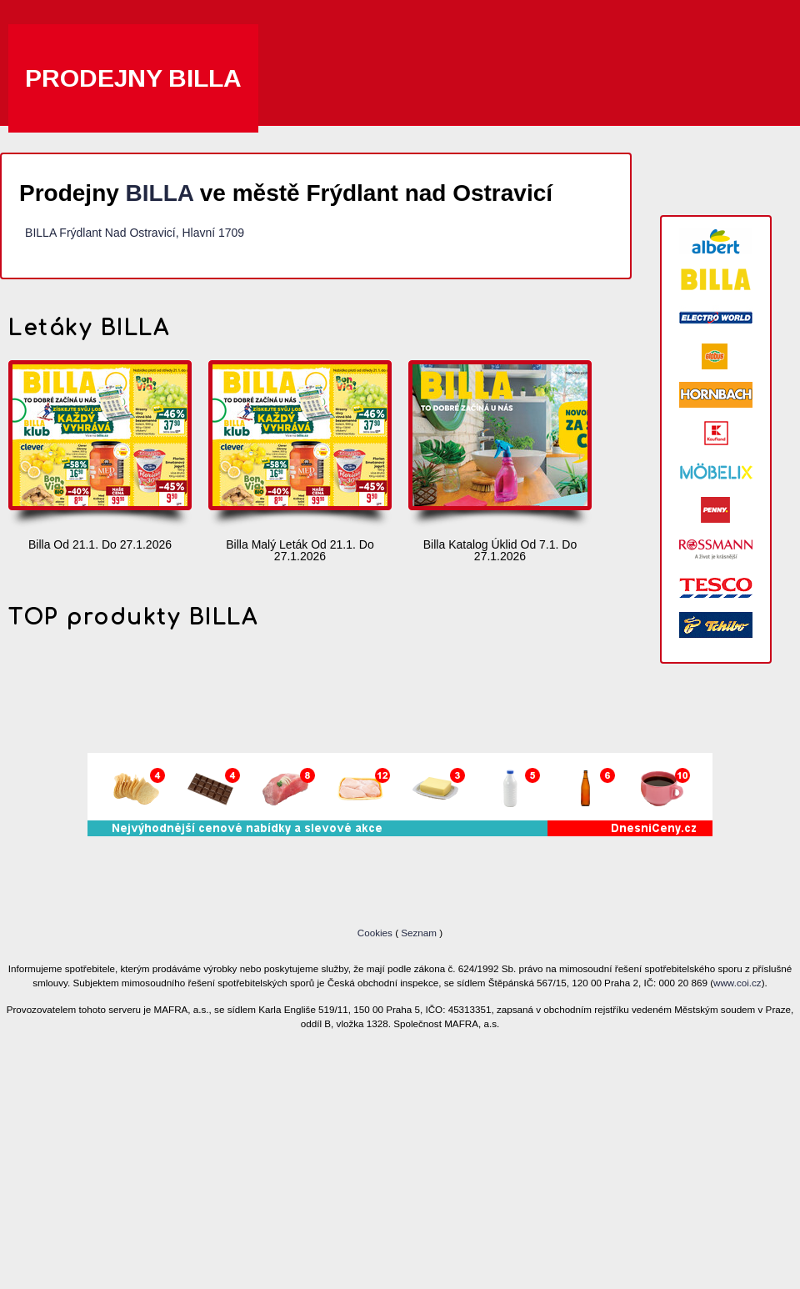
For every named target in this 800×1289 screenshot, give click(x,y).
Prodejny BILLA (133, 78)
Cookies (376, 932)
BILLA (159, 193)
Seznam (418, 932)
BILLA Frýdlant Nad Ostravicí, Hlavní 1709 (134, 232)
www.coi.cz (737, 982)
